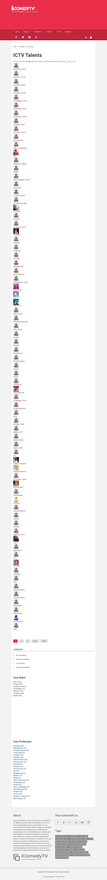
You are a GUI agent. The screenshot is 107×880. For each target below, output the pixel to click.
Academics (17, 746)
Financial (16, 766)
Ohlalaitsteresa (18, 393)
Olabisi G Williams (19, 464)
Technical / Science (20, 796)
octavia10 (16, 243)
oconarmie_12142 (19, 227)
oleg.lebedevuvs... (19, 511)
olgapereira (17, 550)
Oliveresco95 (18, 621)
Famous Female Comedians (80, 852)
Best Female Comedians (63, 844)
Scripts (25, 32)
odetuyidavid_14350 (20, 282)
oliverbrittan (17, 613)
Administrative (18, 748)
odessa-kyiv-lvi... (19, 274)
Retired (16, 785)
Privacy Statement (49, 876)
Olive (15, 582)
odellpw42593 (18, 266)
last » (44, 641)
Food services (18, 769)
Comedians (38, 32)
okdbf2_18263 (18, 440)
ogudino (16, 337)
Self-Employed (18, 789)
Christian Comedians (75, 847)
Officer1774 (17, 306)
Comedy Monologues (62, 836)
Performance (18, 782)
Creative (16, 755)
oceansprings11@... (20, 203)
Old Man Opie (18, 487)
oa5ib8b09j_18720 (19, 109)
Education (16, 757)
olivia (15, 629)
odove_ (16, 298)
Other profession (19, 780)
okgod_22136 (18, 448)
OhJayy (15, 377)
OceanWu (16, 219)
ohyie (15, 416)
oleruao (16, 519)
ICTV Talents (29, 46)
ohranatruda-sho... (19, 408)
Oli (14, 558)
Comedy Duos (80, 849)
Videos (49, 32)
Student (16, 792)
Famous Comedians (23, 659)
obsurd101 (17, 188)
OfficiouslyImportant (20, 322)
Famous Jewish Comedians (63, 855)
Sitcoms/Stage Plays (62, 839)
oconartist (16, 235)
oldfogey (16, 503)
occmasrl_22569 (19, 195)
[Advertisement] (54, 20)
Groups (67, 32)
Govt (15, 771)
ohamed (16, 345)
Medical (16, 776)
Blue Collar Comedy (62, 847)
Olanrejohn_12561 (19, 479)
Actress (16, 684)
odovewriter (17, 290)
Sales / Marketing (19, 787)
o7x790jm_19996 (19, 85)
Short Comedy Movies (76, 839)
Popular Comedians (23, 667)
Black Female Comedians (78, 844)
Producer (16, 693)
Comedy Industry (19, 750)
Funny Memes (83, 836)
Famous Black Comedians (63, 852)
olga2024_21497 (19, 535)
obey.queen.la (18, 140)
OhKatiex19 (17, 385)
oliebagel (16, 574)
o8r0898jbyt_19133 (20, 101)
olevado (16, 527)
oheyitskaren (18, 353)
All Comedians (21, 655)
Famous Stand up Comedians (81, 855)
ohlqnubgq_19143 (19, 400)
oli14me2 (16, 566)
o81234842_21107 (19, 93)
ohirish (15, 369)
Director (16, 691)
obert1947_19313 (19, 132)
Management (17, 773)
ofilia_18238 (17, 330)
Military (16, 778)
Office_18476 (18, 314)
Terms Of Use (60, 876)
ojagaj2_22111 (18, 432)
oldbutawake (18, 495)
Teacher (16, 794)
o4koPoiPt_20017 (19, 69)
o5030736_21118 (19, 77)
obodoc (16, 172)
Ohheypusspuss (19, 361)
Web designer (18, 799)
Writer (15, 696)
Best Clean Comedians (62, 841)
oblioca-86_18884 (19, 164)
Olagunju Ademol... (20, 471)
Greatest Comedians (62, 857)
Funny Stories (88, 839)
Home (17, 32)
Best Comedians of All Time (78, 841)
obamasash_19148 (19, 117)
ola (14, 456)
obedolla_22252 (19, 125)
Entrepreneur (18, 762)
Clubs (59, 32)
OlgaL (15, 542)
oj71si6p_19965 (18, 424)
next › (35, 641)
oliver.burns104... (19, 590)
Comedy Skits (74, 836)
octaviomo (17, 251)
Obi (14, 156)
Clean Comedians (61, 849)
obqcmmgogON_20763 (21, 180)
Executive (16, 764)
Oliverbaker (17, 606)
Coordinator (17, 689)
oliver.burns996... (19, 598)
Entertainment (18, 760)
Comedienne (71, 849)
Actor (15, 682)
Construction (17, 753)
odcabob (16, 259)
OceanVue (16, 211)
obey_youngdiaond (20, 148)
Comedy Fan (17, 687)
